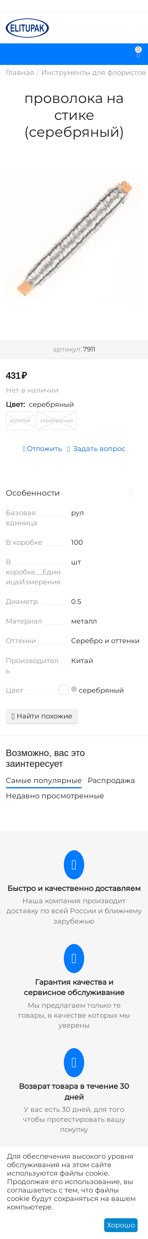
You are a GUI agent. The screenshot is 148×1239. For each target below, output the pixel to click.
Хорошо (121, 1225)
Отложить (42, 449)
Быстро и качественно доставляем (74, 888)
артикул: (67, 349)
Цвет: (15, 404)
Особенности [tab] (72, 493)
